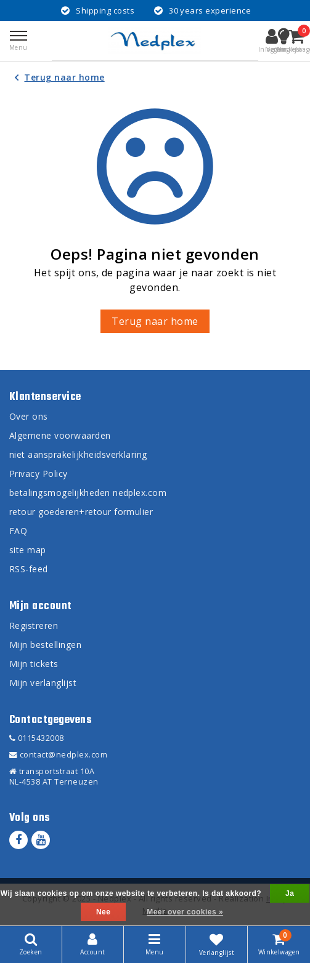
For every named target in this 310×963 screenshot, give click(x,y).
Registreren (33, 625)
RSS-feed (28, 569)
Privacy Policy (38, 473)
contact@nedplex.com (58, 754)
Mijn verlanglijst (42, 683)
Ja (289, 893)
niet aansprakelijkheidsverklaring (78, 454)
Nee (103, 912)
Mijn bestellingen (45, 644)
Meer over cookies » (185, 912)
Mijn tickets (34, 663)
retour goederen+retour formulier (81, 511)
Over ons (28, 416)
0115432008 (36, 738)
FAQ (18, 531)
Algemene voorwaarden (60, 435)
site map (27, 550)
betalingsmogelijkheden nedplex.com (87, 492)
